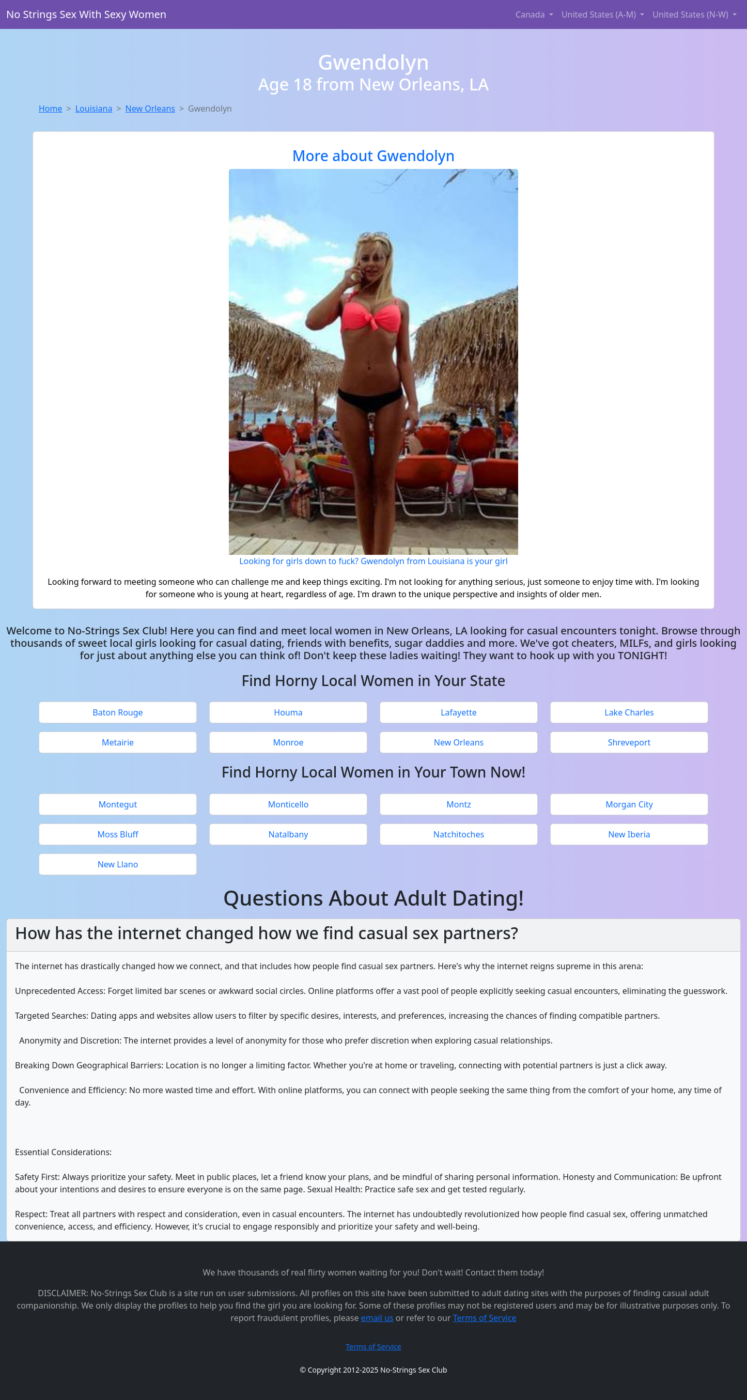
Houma (288, 712)
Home (51, 108)
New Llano (118, 864)
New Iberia (629, 834)
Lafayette (459, 712)
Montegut (118, 804)
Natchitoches (458, 834)
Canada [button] (531, 14)
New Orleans (150, 108)
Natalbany (288, 834)
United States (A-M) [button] (600, 14)
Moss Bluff (117, 834)
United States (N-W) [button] (691, 14)
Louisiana (94, 108)
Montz (458, 804)
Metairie (118, 742)
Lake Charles (629, 712)
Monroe (288, 742)
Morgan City (629, 804)
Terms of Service (485, 1318)
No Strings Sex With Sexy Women (86, 14)
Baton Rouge (117, 712)
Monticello (288, 804)
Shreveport (629, 742)
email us (377, 1318)
